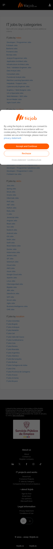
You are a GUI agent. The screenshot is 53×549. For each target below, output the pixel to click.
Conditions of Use (34, 160)
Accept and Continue (26, 146)
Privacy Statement (19, 160)
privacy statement (12, 138)
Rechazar (26, 153)
